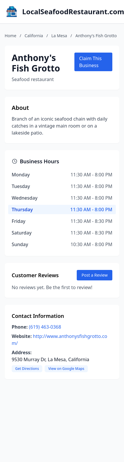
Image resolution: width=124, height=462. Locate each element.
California (34, 35)
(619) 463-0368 (45, 327)
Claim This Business (90, 62)
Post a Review (94, 275)
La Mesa (59, 35)
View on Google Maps (66, 368)
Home (10, 35)
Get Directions (27, 368)
